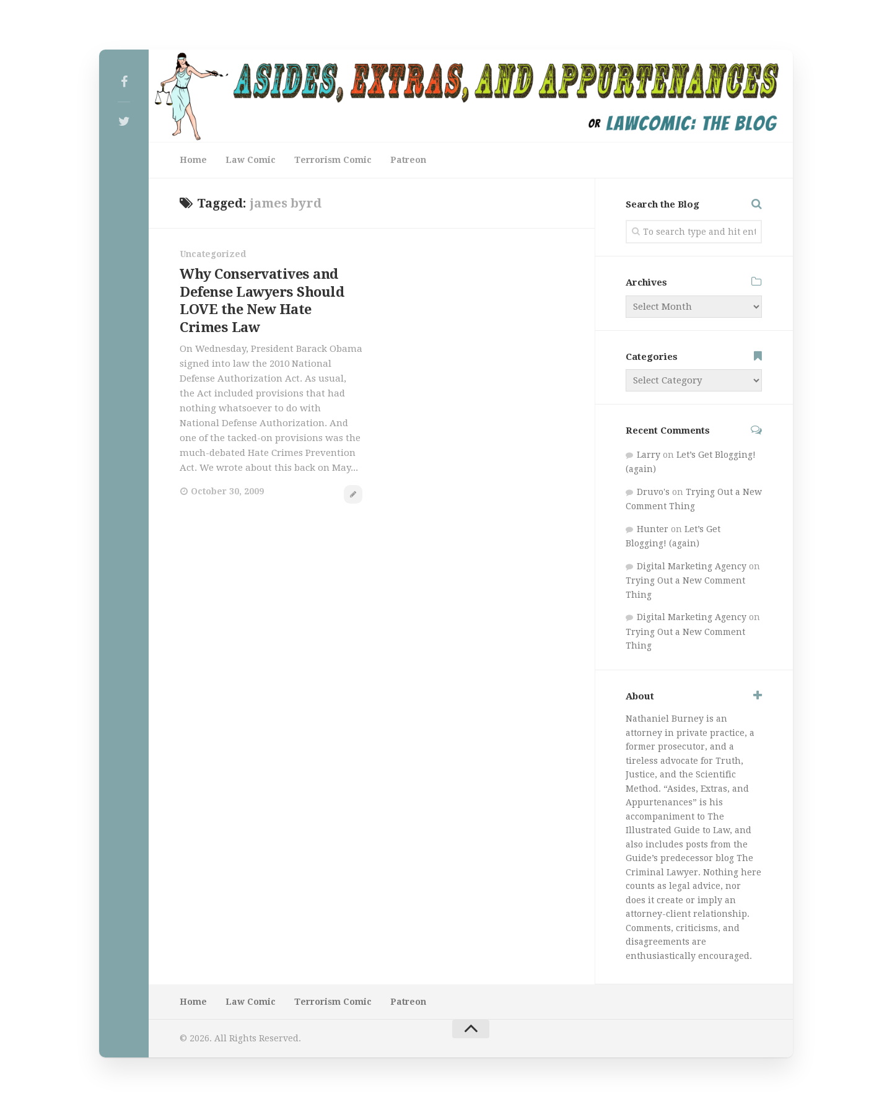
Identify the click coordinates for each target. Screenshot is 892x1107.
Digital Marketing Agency (691, 566)
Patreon (408, 160)
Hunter (652, 529)
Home (193, 160)
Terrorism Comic (333, 160)
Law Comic (250, 160)
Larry (648, 455)
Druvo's (653, 492)
